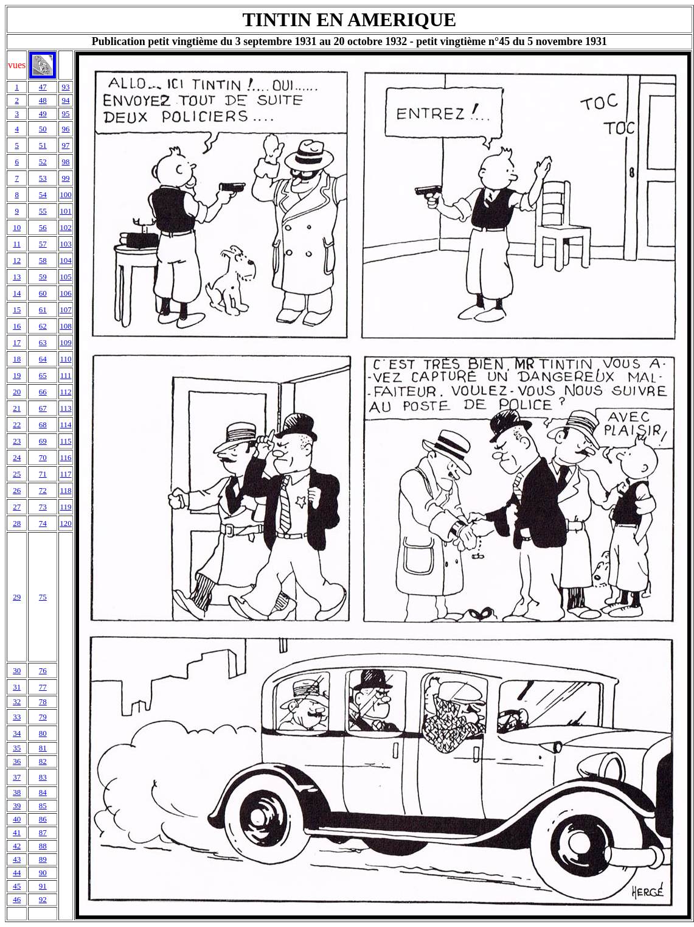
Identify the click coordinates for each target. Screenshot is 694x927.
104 (66, 260)
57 (43, 243)
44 (17, 872)
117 (66, 473)
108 (66, 326)
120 (66, 523)
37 (17, 777)
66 (43, 391)
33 (17, 716)
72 (43, 490)
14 (17, 293)
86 (43, 819)
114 (66, 424)
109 (66, 342)
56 (43, 227)
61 (43, 309)
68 (43, 424)
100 (66, 194)
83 (43, 777)
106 (66, 293)
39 (17, 805)
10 (17, 227)
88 (43, 845)
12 (17, 260)
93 (66, 86)
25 (17, 473)
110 (66, 358)
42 (17, 845)
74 (43, 523)
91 (43, 885)
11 (17, 243)
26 (17, 490)
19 (17, 375)
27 (17, 506)
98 (66, 161)
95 (66, 113)
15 (17, 309)
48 (43, 100)
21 (17, 408)
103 (66, 243)
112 (66, 391)
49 (43, 113)
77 (43, 686)
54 (43, 194)
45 (17, 885)
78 (43, 701)
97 (66, 145)
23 (17, 441)
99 (66, 178)
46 (17, 899)
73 (43, 506)
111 (66, 375)
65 (43, 375)
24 (17, 457)
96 (66, 128)
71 (43, 473)
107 (66, 309)
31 (17, 686)
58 (43, 260)
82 (43, 761)
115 (66, 441)
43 (17, 859)
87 (43, 832)
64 (43, 358)
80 (43, 733)
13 (17, 276)
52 (43, 161)
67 (43, 408)
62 (43, 326)
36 (17, 761)
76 (43, 670)
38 (17, 792)
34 (17, 733)
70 (43, 457)
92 (43, 899)
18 (17, 358)
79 (43, 716)
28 (17, 523)
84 (43, 792)
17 (17, 342)
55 (43, 210)
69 (43, 441)
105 (66, 276)
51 (43, 145)
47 (43, 86)
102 (66, 227)
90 (43, 872)
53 (43, 178)
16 (17, 326)
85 (43, 805)
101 (66, 210)
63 (43, 342)
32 (17, 701)
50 (43, 128)
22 (17, 424)
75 (43, 596)
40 (17, 819)
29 (17, 596)
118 (66, 490)
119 (66, 506)
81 (43, 747)
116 (66, 457)
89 (43, 859)
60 (43, 293)
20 (17, 391)
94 (66, 100)
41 (17, 832)
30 (17, 670)
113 (66, 408)
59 (43, 276)
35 (17, 747)
